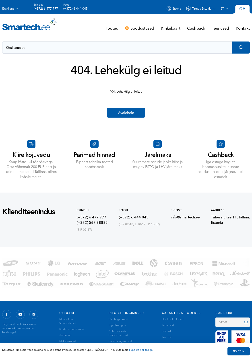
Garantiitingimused (120, 341)
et (222, 8)
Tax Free (167, 337)
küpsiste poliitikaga (141, 349)
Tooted (112, 28)
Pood (75, 7)
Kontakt (243, 28)
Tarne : (201, 8)
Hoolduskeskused (173, 319)
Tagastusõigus (117, 325)
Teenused (220, 28)
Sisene (177, 8)
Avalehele (126, 112)
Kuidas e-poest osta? (71, 329)
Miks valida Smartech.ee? (67, 321)
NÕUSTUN (238, 351)
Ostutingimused (118, 319)
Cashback (196, 28)
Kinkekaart (170, 28)
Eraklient (8, 8)
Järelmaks (65, 335)
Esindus (46, 7)
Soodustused (142, 28)
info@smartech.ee (185, 217)
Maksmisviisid (67, 341)
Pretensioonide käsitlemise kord (118, 333)
